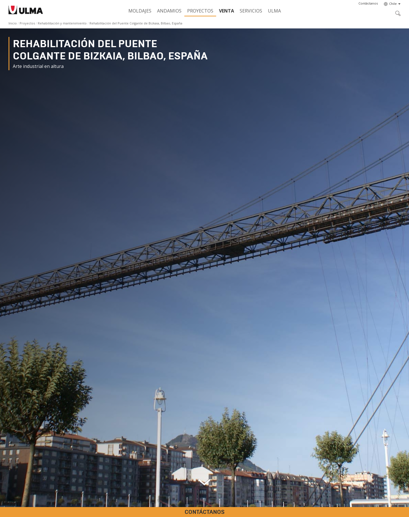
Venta (226, 11)
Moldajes (139, 11)
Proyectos (200, 11)
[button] (368, 3)
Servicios (251, 11)
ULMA (274, 11)
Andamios (169, 11)
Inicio (13, 23)
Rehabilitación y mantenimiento (62, 23)
